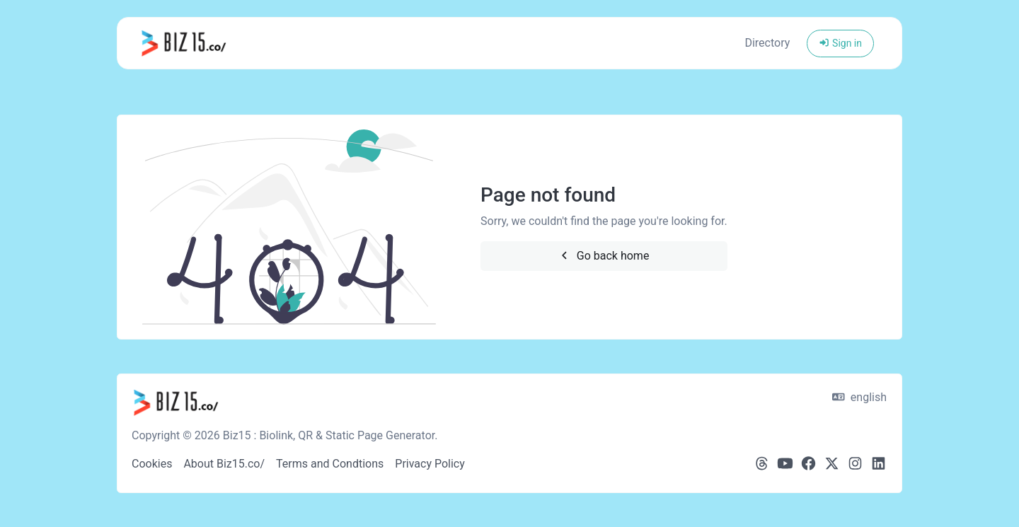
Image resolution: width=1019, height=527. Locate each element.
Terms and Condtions (330, 463)
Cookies (152, 463)
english (859, 397)
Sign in (840, 43)
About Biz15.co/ (224, 463)
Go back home (603, 255)
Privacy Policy (430, 463)
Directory (767, 43)
